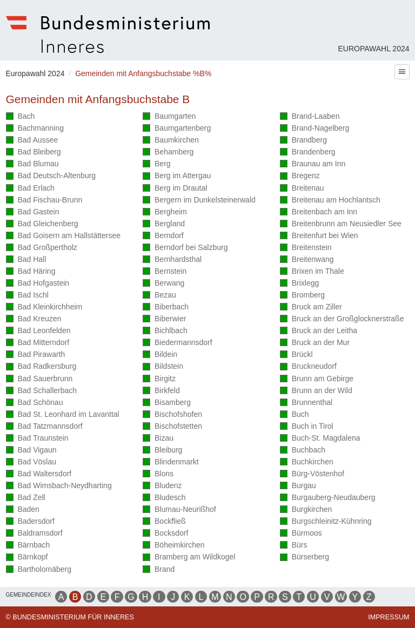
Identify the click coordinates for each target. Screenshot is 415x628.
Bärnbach (28, 546)
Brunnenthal (306, 403)
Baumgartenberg (177, 129)
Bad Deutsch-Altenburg (51, 176)
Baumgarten (169, 117)
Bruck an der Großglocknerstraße (342, 319)
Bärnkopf (27, 557)
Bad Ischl (27, 296)
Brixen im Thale (312, 272)
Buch (294, 415)
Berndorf (163, 236)
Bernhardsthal (172, 260)
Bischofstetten (172, 427)
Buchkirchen (306, 462)
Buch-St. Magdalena (320, 439)
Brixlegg (299, 284)
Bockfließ (164, 522)
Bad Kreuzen (34, 319)
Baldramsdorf (34, 534)
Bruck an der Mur (315, 343)
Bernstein (164, 272)
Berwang (163, 284)
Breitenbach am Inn (318, 212)
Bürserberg (304, 557)
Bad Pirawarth (35, 355)
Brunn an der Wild (316, 391)
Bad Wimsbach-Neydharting (59, 486)
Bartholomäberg (39, 569)
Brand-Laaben (310, 117)
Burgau (298, 486)
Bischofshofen (172, 415)
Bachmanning (35, 129)
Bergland (164, 224)
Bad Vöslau (31, 462)
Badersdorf (30, 522)
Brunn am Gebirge (316, 379)
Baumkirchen (171, 141)
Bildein (160, 355)
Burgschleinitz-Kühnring (326, 522)
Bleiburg (162, 450)
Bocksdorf (165, 534)
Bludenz (162, 486)
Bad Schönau (34, 403)
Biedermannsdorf (177, 343)
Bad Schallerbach (41, 391)
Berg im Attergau (177, 176)
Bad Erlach (30, 189)
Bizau (158, 439)
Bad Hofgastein (38, 284)
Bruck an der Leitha (318, 331)
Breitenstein (306, 248)
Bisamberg (167, 403)
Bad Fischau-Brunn (44, 200)
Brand (159, 569)
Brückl (296, 355)
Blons (158, 474)
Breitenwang (307, 260)
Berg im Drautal (175, 189)
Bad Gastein (32, 212)
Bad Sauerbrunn (39, 379)
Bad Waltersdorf (39, 474)
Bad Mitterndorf (38, 343)
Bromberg (302, 296)
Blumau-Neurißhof (179, 510)
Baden (22, 510)
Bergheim (165, 212)
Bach (20, 117)
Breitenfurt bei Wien (319, 236)
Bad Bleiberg (33, 152)
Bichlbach (165, 331)
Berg (156, 164)
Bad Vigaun (31, 450)
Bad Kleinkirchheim (44, 307)
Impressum (388, 617)
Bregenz (300, 176)
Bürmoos (301, 534)
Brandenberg (308, 152)
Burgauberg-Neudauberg (328, 498)
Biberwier (164, 319)
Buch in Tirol (306, 427)
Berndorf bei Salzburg (185, 248)
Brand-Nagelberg (315, 129)
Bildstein (163, 367)
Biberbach (166, 307)
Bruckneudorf (308, 367)
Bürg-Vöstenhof (312, 474)
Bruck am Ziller (311, 307)
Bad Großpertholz (41, 248)
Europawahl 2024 (373, 48)
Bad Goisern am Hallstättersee (63, 236)
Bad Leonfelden (38, 331)
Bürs (293, 546)
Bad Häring (31, 272)
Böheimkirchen (173, 546)
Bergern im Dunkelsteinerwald (199, 200)
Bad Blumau (32, 164)
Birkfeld (161, 391)
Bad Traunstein (37, 439)
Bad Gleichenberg (42, 224)
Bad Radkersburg (41, 367)
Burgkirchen (306, 510)
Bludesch (164, 498)
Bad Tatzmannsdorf (44, 427)
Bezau (159, 296)
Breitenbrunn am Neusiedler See (340, 224)
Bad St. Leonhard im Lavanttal (62, 415)
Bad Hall (26, 260)
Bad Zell (25, 498)
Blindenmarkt (171, 462)
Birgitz (159, 379)
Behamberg (168, 152)
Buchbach (302, 450)
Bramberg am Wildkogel (189, 557)
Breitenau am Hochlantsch (330, 200)
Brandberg (303, 141)
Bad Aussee (32, 141)
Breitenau (302, 189)
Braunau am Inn (313, 164)
